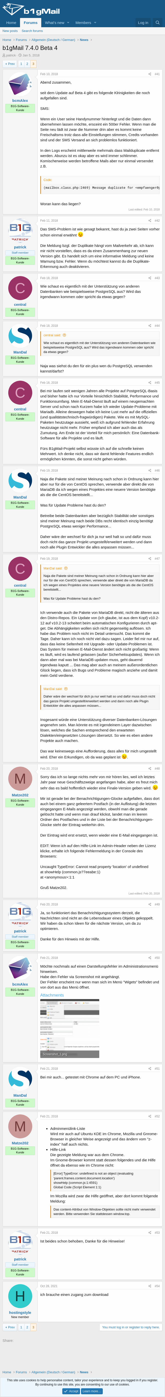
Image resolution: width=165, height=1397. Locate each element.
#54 (157, 1286)
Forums (31, 22)
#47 (157, 558)
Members (83, 22)
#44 (157, 326)
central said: (52, 335)
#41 (157, 74)
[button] (68, 22)
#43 (157, 278)
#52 (157, 1116)
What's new (54, 22)
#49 (157, 904)
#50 (157, 958)
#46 (157, 470)
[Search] (157, 22)
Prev (11, 64)
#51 (157, 1068)
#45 (157, 382)
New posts (10, 31)
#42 (157, 220)
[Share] (150, 74)
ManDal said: (53, 568)
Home (11, 22)
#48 (157, 768)
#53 (157, 1232)
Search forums (32, 31)
